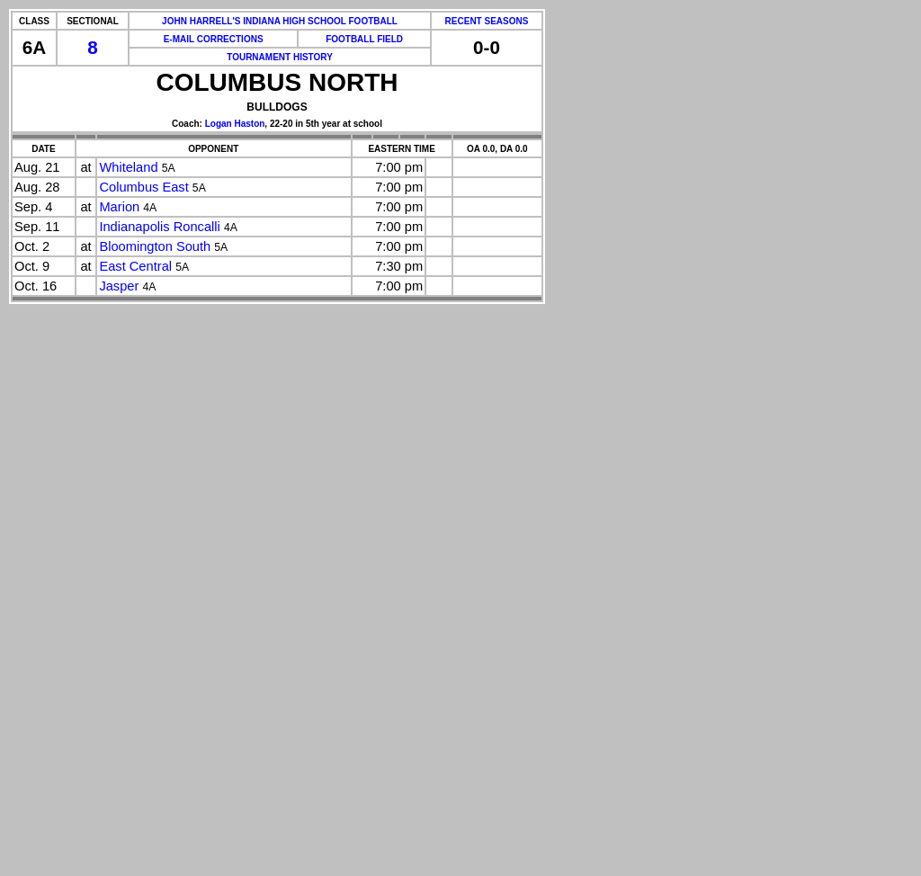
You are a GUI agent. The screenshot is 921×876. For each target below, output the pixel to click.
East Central (135, 266)
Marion (119, 207)
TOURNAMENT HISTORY (280, 57)
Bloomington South (154, 246)
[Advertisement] (79, 602)
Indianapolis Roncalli (159, 226)
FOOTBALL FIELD (364, 39)
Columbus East (143, 187)
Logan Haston (235, 124)
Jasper (119, 286)
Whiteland (128, 167)
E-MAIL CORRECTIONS (214, 39)
